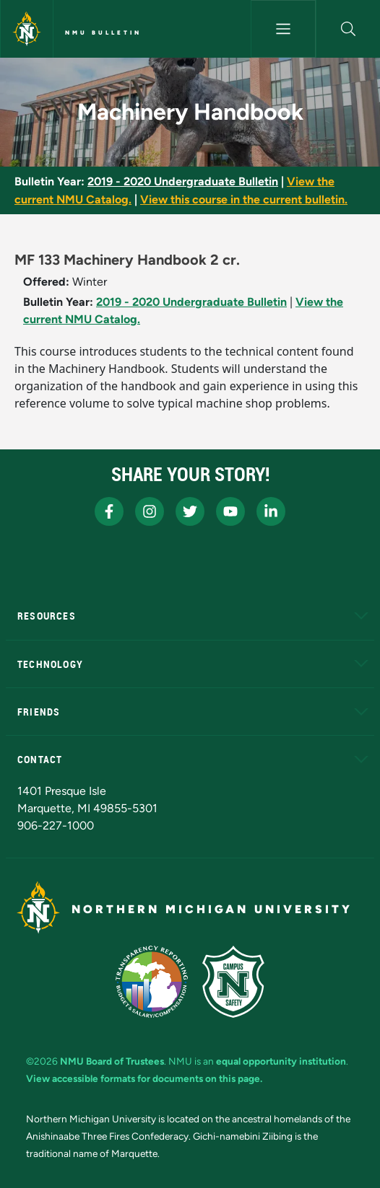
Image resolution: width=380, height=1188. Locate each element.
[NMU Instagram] (149, 511)
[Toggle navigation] (283, 29)
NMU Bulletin (103, 32)
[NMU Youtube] (230, 511)
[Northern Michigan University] (26, 29)
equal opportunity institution (281, 1061)
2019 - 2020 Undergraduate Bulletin (182, 181)
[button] (348, 29)
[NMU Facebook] (109, 511)
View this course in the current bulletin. (243, 199)
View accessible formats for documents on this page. (144, 1078)
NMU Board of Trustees (112, 1061)
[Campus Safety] (233, 982)
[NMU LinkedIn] (270, 511)
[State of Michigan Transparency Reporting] (152, 982)
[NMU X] (190, 511)
